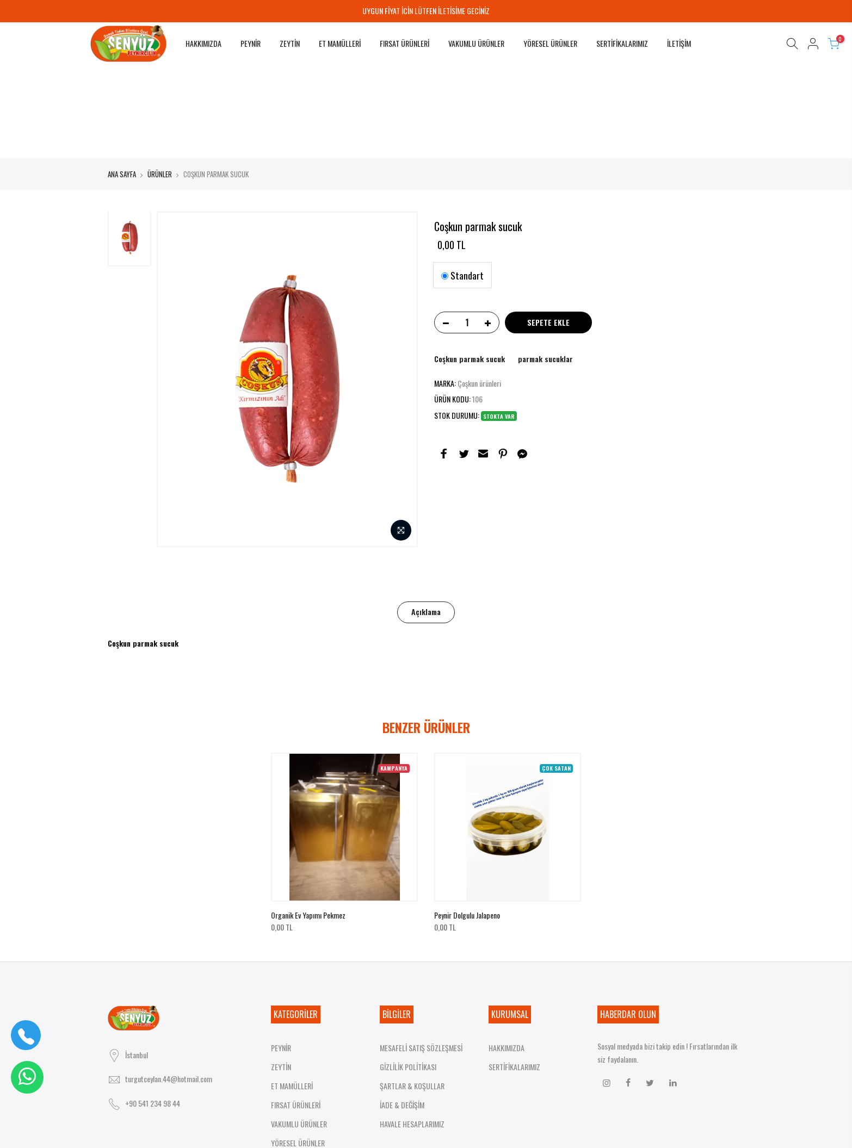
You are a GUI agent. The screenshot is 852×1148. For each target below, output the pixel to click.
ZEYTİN (290, 43)
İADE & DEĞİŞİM (402, 1014)
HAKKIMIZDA (203, 43)
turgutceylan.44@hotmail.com (168, 968)
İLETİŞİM (679, 43)
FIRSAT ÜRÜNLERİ (404, 43)
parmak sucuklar (545, 268)
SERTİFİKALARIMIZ (622, 43)
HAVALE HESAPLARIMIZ (412, 1033)
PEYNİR (250, 43)
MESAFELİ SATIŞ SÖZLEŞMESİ (421, 957)
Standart (462, 185)
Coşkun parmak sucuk (469, 268)
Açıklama (426, 521)
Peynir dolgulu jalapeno (467, 824)
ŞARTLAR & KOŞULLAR (412, 995)
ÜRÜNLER (159, 83)
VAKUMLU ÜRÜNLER (476, 43)
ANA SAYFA (122, 83)
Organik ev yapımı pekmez (308, 824)
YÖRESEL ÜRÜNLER (550, 43)
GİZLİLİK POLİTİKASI (408, 976)
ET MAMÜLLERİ (340, 43)
